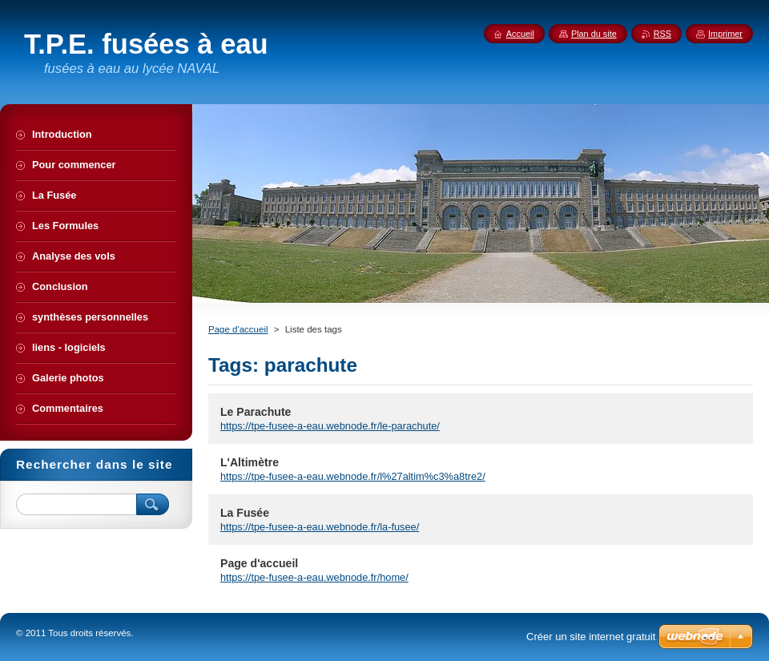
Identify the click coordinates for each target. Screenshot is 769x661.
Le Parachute (255, 411)
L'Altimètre (249, 462)
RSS (662, 33)
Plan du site (594, 33)
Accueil (520, 33)
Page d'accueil (238, 329)
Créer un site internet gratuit (590, 637)
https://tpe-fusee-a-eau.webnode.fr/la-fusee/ (319, 527)
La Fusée (244, 512)
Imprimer (725, 33)
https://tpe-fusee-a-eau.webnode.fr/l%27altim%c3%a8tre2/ (352, 476)
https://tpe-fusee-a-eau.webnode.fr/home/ (314, 577)
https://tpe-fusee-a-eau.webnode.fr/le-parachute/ (330, 426)
